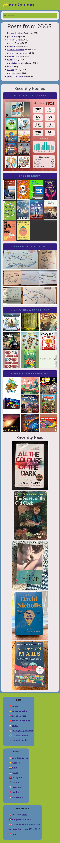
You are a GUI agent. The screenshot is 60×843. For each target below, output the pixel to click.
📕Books (13, 706)
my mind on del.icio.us (16, 63)
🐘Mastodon (15, 787)
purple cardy (12, 36)
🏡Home (13, 726)
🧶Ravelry (14, 792)
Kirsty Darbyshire (20, 829)
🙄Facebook (15, 763)
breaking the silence (15, 33)
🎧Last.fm (14, 782)
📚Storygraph (16, 797)
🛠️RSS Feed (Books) (18, 740)
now (14, 834)
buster (9, 60)
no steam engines (14, 53)
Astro (24, 814)
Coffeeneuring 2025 (30, 246)
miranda (10, 43)
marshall (11, 73)
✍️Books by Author (18, 711)
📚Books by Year (17, 716)
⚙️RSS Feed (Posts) (18, 735)
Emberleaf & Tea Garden (30, 373)
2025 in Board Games (30, 95)
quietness (11, 46)
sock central (12, 56)
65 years (10, 69)
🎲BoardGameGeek (18, 758)
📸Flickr (13, 768)
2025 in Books (30, 176)
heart (9, 66)
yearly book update (15, 76)
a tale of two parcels (15, 50)
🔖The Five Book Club (19, 721)
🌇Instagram (15, 777)
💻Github (13, 772)
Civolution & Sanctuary (30, 310)
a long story (12, 40)
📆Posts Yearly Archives (21, 730)
